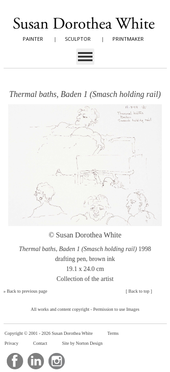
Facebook (15, 361)
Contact (40, 343)
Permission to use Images (116, 309)
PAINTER (33, 38)
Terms (113, 333)
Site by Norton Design (82, 343)
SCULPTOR (78, 38)
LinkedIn (36, 361)
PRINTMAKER (128, 38)
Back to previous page (27, 291)
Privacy (12, 343)
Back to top (138, 291)
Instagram (57, 361)
